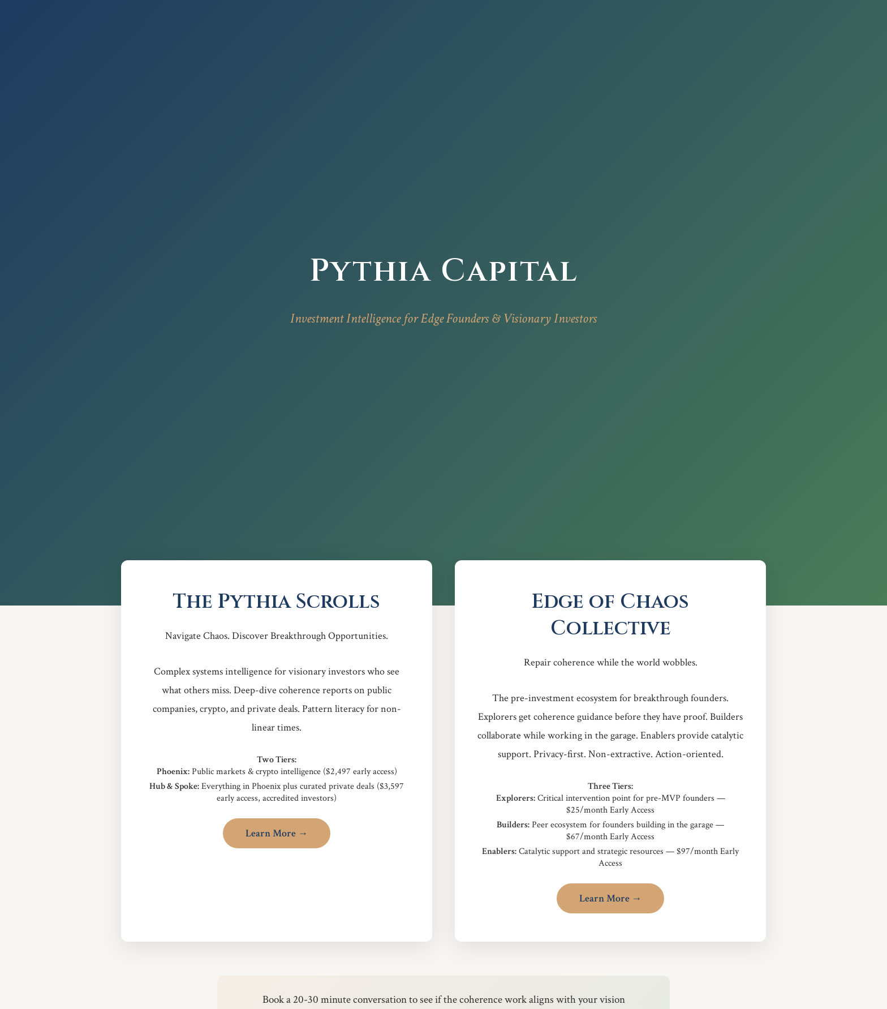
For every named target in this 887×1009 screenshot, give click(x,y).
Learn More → (277, 833)
